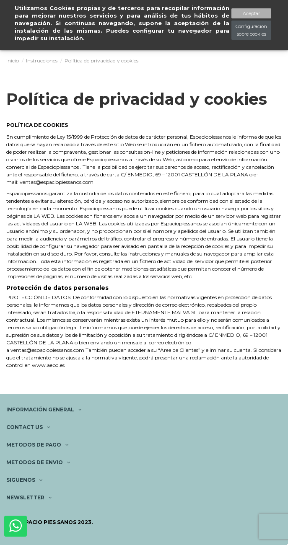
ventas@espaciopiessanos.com (56, 182)
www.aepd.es (48, 365)
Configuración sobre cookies (251, 30)
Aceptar (251, 13)
